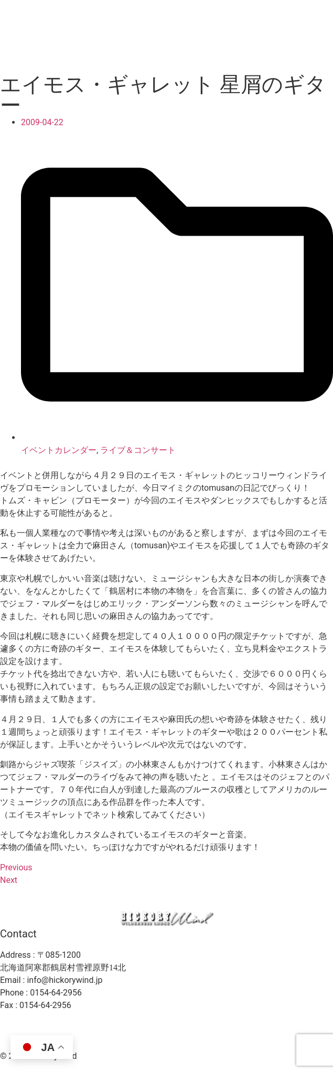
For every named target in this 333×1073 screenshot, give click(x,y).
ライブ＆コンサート (138, 450)
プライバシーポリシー (273, 1026)
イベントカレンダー (58, 450)
